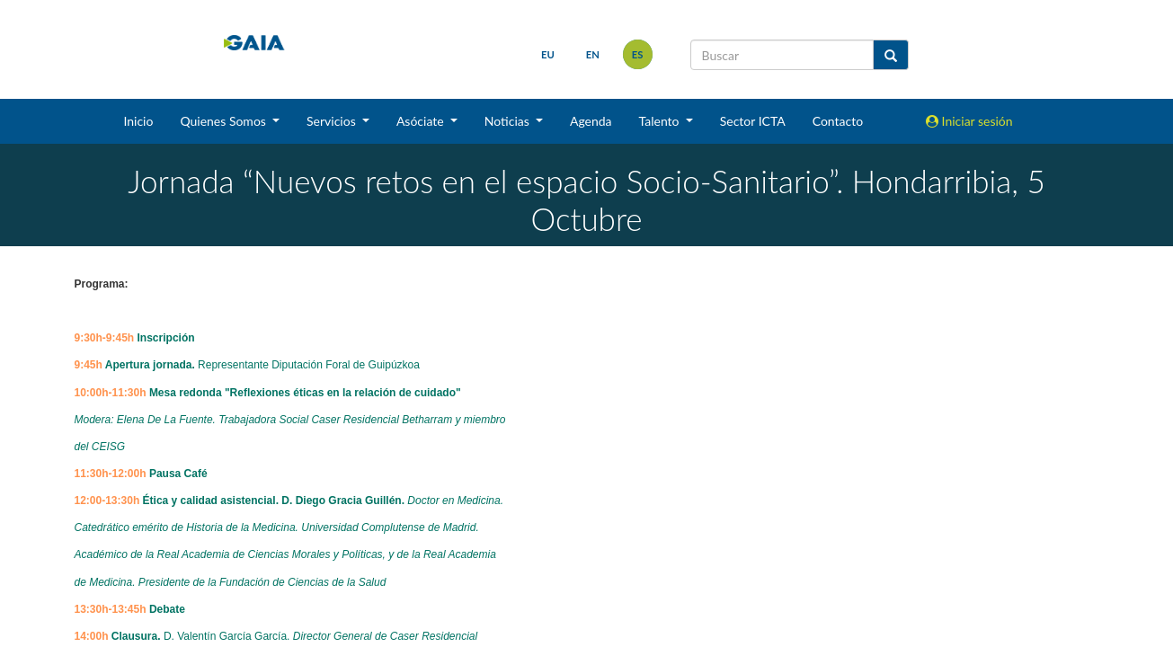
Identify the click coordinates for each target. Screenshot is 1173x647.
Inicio (138, 121)
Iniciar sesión (969, 121)
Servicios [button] (333, 121)
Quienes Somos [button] (224, 121)
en (593, 54)
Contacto (838, 121)
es (638, 54)
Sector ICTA (753, 121)
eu (548, 54)
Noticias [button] (508, 121)
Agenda (591, 121)
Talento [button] (661, 121)
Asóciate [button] (421, 121)
